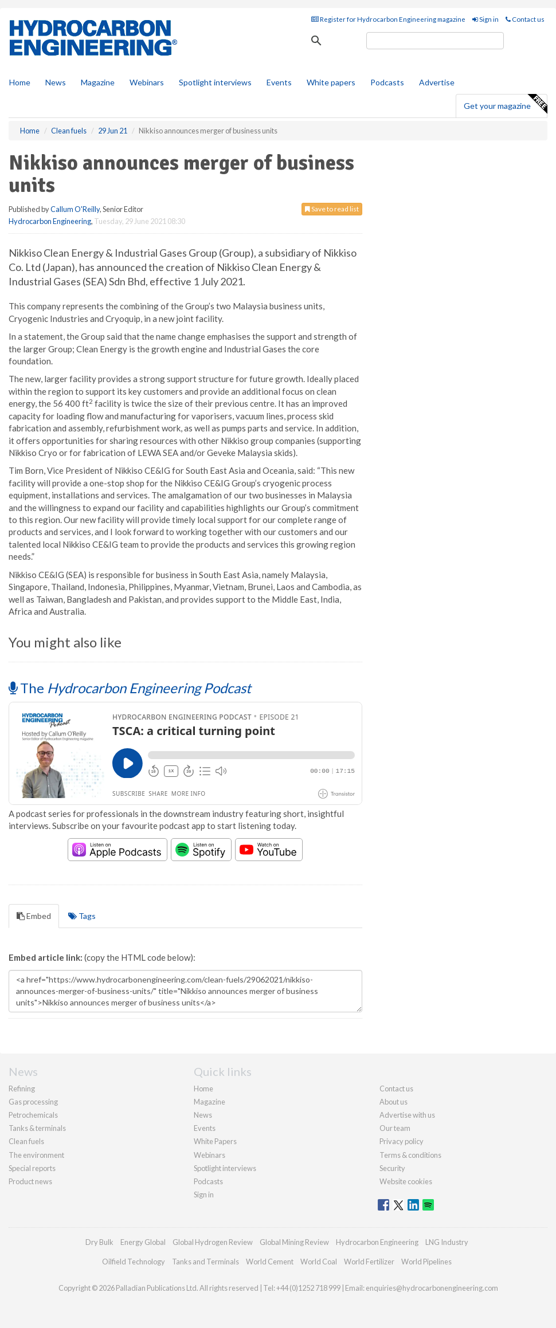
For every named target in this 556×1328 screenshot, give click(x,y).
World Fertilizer (369, 1261)
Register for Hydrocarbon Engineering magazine (388, 19)
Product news (30, 1181)
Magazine (98, 82)
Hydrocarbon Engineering (50, 221)
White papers (331, 82)
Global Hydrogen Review (213, 1242)
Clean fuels (26, 1141)
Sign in (485, 19)
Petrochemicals (33, 1114)
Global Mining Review (294, 1242)
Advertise (437, 82)
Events (279, 82)
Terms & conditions (410, 1155)
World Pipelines (426, 1261)
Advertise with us (407, 1114)
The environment (36, 1155)
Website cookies (405, 1181)
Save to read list (332, 209)
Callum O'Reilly (75, 209)
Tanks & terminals (37, 1128)
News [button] (55, 82)
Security (392, 1168)
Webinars (147, 82)
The (130, 687)
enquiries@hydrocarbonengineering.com (432, 1287)
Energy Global (143, 1242)
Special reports (32, 1168)
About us (393, 1101)
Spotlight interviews (215, 82)
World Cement (269, 1261)
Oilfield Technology (133, 1261)
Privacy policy (401, 1141)
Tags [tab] (82, 916)
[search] (435, 40)
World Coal (318, 1261)
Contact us (525, 19)
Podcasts (387, 82)
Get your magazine (505, 104)
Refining (22, 1088)
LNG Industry (446, 1242)
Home (19, 82)
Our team (394, 1128)
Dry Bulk (99, 1242)
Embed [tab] (34, 916)
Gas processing (33, 1101)
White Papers (215, 1141)
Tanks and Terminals (205, 1261)
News (203, 1114)
